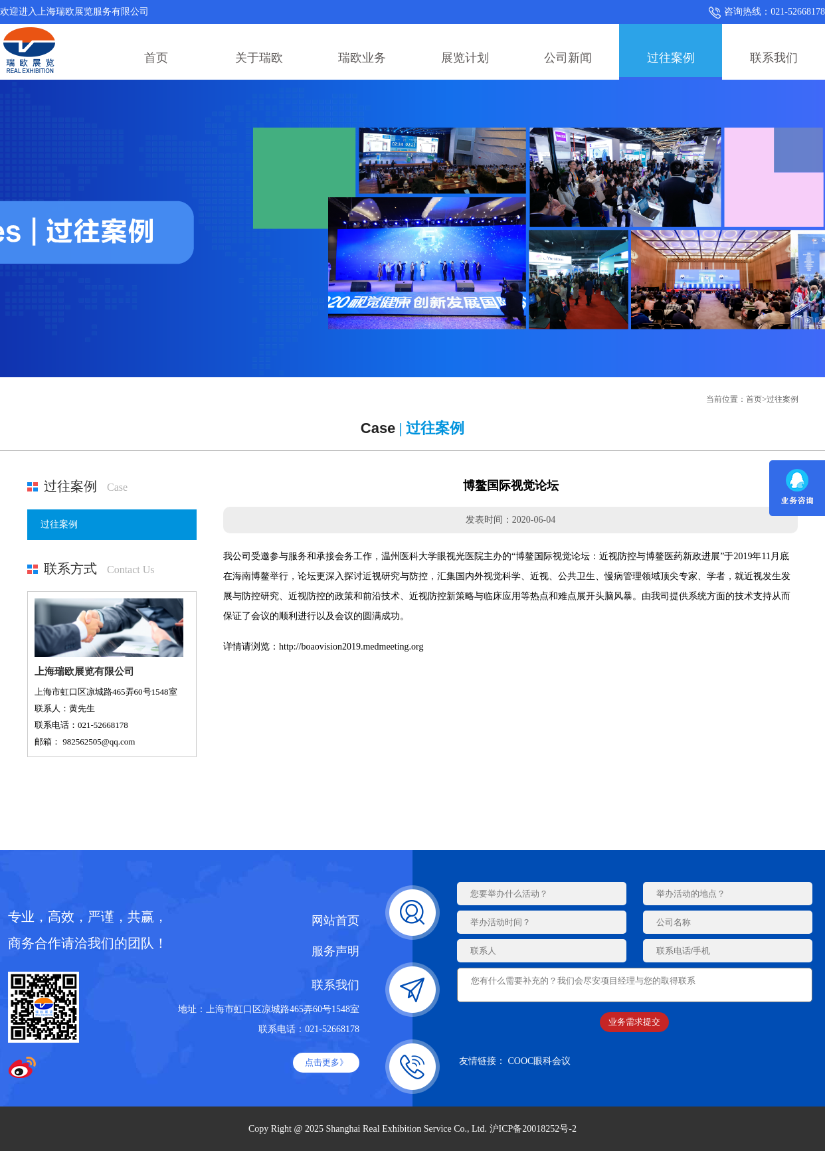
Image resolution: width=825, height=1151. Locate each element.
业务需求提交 (634, 1026)
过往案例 (671, 57)
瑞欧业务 (362, 57)
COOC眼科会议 (539, 1065)
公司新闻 (568, 57)
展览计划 (465, 57)
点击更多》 (326, 1062)
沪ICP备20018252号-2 (533, 1129)
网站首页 (335, 920)
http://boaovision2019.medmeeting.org (351, 647)
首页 (156, 57)
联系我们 (774, 57)
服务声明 (335, 951)
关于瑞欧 (259, 57)
